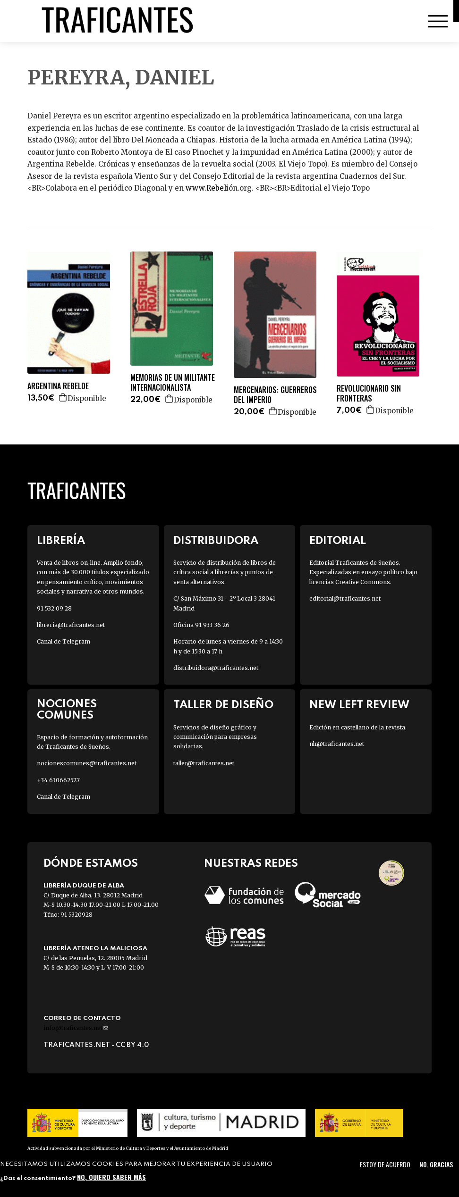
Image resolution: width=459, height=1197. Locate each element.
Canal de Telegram (63, 641)
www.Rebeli (207, 188)
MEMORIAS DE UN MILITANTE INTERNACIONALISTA (172, 383)
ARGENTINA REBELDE (58, 386)
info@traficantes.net (75, 1027)
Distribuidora (215, 541)
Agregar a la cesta (63, 397)
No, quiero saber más (111, 1177)
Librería (61, 541)
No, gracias (436, 1164)
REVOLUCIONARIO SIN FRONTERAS (369, 393)
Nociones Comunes (67, 709)
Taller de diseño (223, 705)
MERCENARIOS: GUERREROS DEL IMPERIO (275, 395)
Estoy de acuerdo (385, 1164)
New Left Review (359, 705)
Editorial (337, 541)
